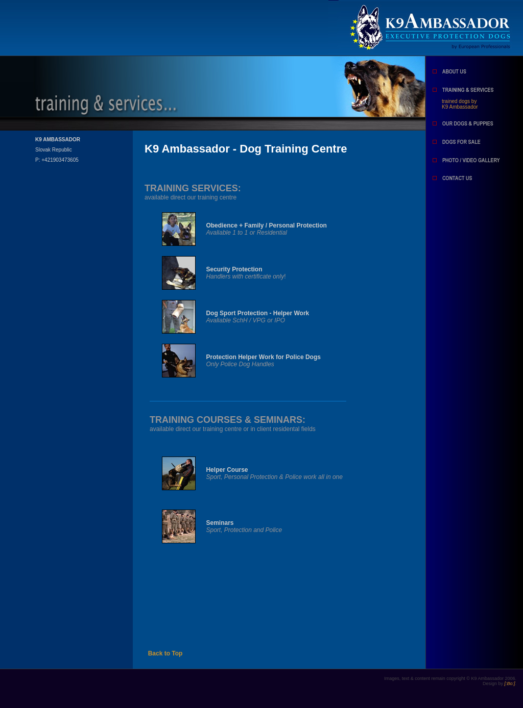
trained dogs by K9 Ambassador (460, 104)
